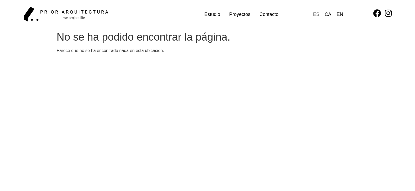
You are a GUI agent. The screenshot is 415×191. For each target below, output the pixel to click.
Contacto (268, 14)
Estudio (212, 14)
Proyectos (239, 14)
